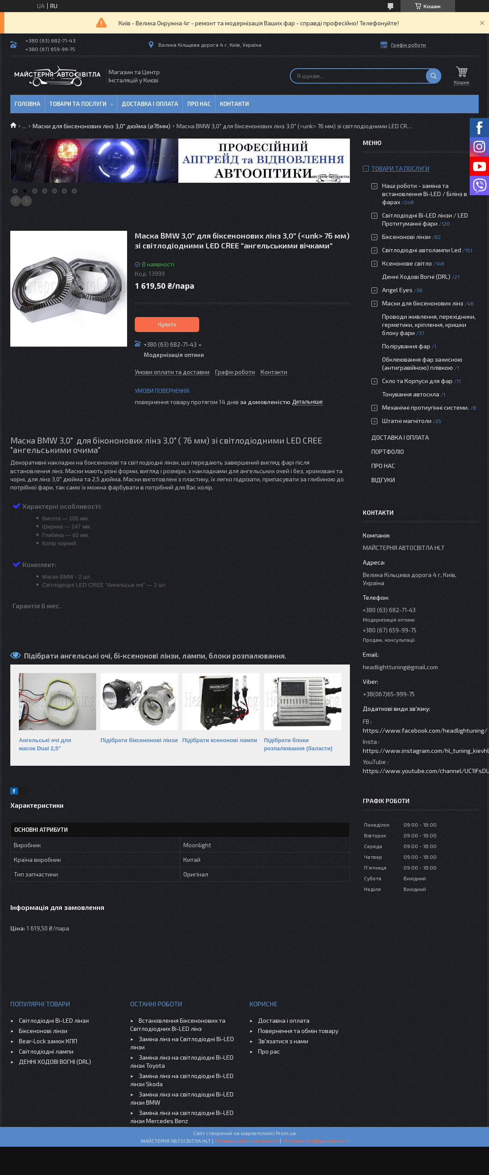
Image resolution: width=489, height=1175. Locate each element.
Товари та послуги (77, 103)
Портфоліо (387, 451)
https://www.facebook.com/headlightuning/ (425, 730)
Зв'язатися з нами (283, 1041)
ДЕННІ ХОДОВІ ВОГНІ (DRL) (55, 1061)
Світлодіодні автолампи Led (421, 250)
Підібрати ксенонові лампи (220, 740)
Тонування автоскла (410, 394)
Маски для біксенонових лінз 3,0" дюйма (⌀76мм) (101, 126)
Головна (27, 103)
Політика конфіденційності (315, 1141)
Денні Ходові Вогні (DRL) (416, 276)
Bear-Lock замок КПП (48, 1041)
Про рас (269, 1051)
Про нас (199, 103)
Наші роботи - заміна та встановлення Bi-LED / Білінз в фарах (424, 193)
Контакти (234, 103)
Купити (167, 324)
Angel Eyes (397, 289)
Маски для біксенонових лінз (422, 303)
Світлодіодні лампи (46, 1051)
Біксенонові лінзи (406, 236)
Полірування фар (406, 346)
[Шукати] (433, 76)
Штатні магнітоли (406, 420)
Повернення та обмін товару (298, 1030)
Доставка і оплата (149, 103)
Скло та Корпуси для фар (417, 380)
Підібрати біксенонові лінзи (138, 740)
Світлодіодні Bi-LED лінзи (54, 1020)
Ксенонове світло (407, 263)
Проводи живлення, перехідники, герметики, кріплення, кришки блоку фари (429, 324)
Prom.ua (286, 1133)
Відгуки (383, 479)
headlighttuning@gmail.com (400, 667)
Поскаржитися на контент (247, 1141)
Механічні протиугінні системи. (425, 407)
